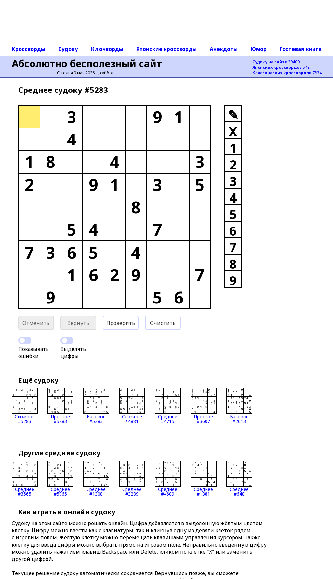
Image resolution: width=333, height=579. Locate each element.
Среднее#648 (239, 478)
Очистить (163, 322)
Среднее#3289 (132, 478)
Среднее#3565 (25, 478)
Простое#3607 (204, 406)
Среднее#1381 (204, 478)
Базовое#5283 (96, 406)
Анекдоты (224, 49)
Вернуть (78, 322)
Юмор (259, 49)
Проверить (120, 322)
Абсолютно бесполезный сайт (87, 63)
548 (281, 67)
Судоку (68, 49)
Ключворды (107, 49)
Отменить (35, 322)
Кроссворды (28, 49)
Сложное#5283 (25, 406)
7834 (287, 73)
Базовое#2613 (239, 406)
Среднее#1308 (96, 478)
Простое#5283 (60, 406)
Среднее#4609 (168, 478)
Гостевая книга (301, 49)
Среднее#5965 (60, 478)
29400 (276, 62)
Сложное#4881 (132, 406)
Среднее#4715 (168, 406)
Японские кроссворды (166, 49)
